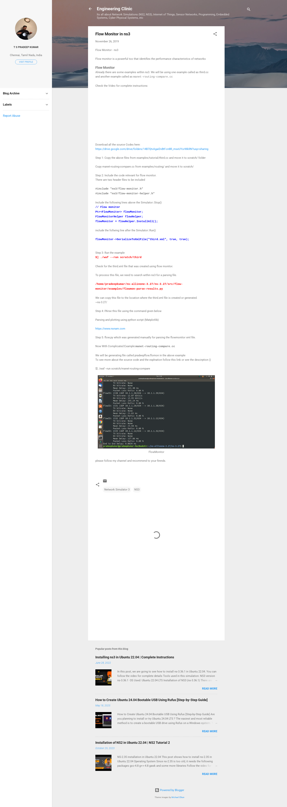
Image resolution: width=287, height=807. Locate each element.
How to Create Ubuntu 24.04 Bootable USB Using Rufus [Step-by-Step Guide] (151, 700)
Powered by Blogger (169, 790)
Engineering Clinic (114, 8)
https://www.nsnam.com (110, 328)
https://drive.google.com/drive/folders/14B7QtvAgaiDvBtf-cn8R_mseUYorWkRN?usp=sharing (151, 149)
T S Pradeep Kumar (26, 47)
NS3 (136, 489)
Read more (209, 688)
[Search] (249, 10)
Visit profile (26, 62)
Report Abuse (11, 115)
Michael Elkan (178, 797)
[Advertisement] (239, 81)
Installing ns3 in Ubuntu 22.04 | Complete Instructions (134, 657)
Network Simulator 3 (117, 489)
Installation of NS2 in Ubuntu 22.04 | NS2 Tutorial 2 (132, 743)
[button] (215, 34)
